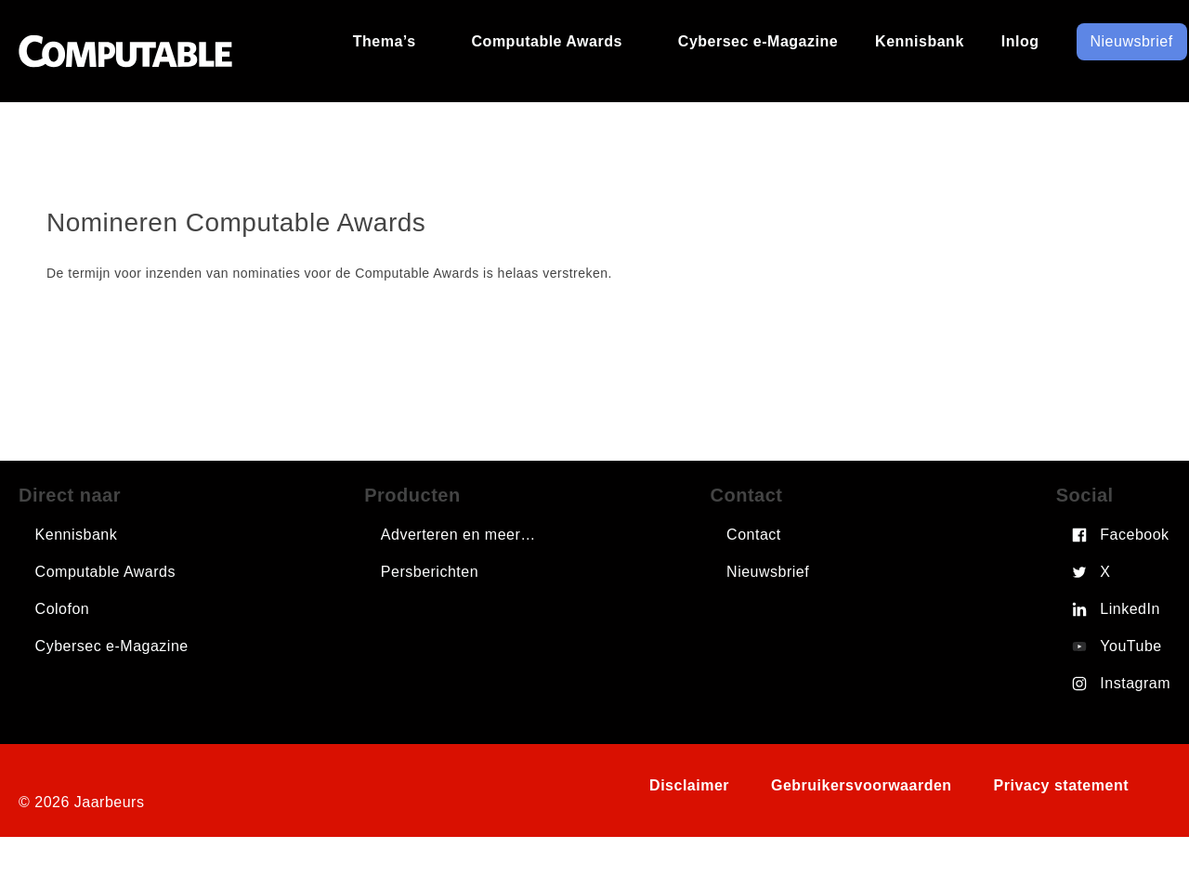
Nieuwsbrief (767, 572)
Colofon (62, 609)
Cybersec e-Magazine (112, 646)
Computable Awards (105, 572)
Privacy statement (1061, 785)
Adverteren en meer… (458, 534)
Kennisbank (76, 534)
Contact (753, 534)
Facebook (1134, 534)
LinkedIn (1130, 609)
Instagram (1135, 683)
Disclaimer (689, 785)
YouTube (1130, 646)
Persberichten (429, 572)
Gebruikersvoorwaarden (861, 785)
